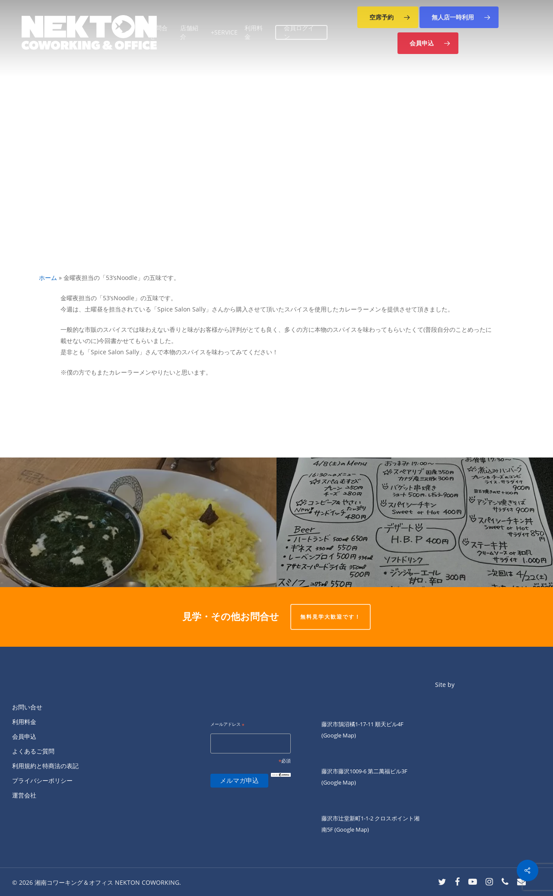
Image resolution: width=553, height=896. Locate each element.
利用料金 (24, 722)
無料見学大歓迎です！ (330, 616)
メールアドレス (227, 725)
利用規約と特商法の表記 (45, 766)
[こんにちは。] (138, 522)
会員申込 (24, 736)
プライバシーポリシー (42, 780)
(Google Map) (338, 782)
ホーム (48, 277)
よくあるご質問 (33, 751)
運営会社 (24, 795)
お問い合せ (27, 707)
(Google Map (337, 735)
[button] (387, 17)
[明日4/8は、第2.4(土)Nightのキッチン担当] (414, 522)
